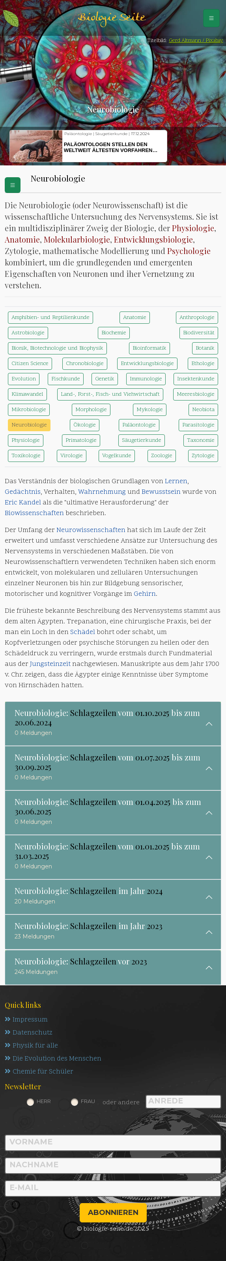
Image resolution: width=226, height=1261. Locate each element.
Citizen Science (30, 363)
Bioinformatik (149, 348)
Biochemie (113, 333)
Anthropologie (197, 317)
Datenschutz (28, 1033)
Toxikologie (26, 456)
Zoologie (161, 456)
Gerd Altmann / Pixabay (196, 41)
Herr (44, 1101)
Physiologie (193, 228)
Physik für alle (31, 1046)
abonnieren (113, 1212)
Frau (88, 1101)
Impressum (26, 1020)
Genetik (104, 379)
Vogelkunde (116, 456)
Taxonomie (201, 440)
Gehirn (145, 594)
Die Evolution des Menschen (53, 1059)
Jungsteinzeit (50, 664)
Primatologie (81, 440)
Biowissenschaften (34, 513)
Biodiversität (199, 333)
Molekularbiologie (77, 239)
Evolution (23, 379)
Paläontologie (139, 425)
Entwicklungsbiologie (153, 239)
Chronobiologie (85, 363)
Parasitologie (198, 425)
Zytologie (203, 456)
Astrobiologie (28, 333)
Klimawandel (27, 394)
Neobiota (203, 410)
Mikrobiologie (28, 410)
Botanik (205, 348)
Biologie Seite (111, 18)
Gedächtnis (23, 492)
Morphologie (91, 410)
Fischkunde (65, 379)
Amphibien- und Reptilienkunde (50, 317)
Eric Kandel (23, 503)
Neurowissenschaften (90, 530)
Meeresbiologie (196, 394)
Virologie (71, 456)
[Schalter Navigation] (211, 18)
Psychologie (189, 250)
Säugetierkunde (141, 440)
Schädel (82, 632)
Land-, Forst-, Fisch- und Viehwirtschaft (110, 394)
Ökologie (84, 425)
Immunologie (146, 379)
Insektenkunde (196, 379)
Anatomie (22, 239)
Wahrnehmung (102, 492)
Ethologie (203, 363)
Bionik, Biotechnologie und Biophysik (57, 348)
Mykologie (149, 410)
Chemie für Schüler (39, 1072)
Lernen (176, 481)
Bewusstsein (161, 492)
